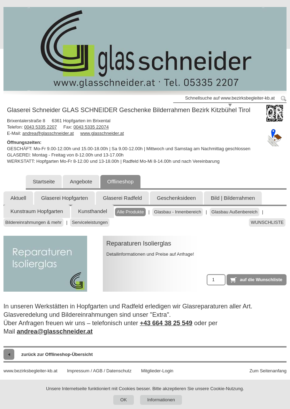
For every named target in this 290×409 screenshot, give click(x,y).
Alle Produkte (130, 211)
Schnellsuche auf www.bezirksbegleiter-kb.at (230, 98)
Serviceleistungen (90, 222)
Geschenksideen (176, 198)
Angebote (81, 181)
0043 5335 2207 (40, 127)
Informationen (161, 399)
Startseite (44, 181)
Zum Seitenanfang (268, 370)
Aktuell (18, 198)
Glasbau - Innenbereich (177, 211)
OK (123, 399)
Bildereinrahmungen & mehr (33, 222)
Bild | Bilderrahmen (233, 198)
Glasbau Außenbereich (235, 211)
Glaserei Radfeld (122, 198)
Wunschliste (267, 222)
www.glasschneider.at (102, 133)
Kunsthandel (92, 211)
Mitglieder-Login (157, 370)
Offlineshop (120, 181)
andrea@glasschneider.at (48, 133)
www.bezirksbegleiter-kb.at (30, 370)
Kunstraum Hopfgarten (36, 211)
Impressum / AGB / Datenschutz (99, 370)
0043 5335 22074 (91, 127)
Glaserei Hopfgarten (64, 198)
